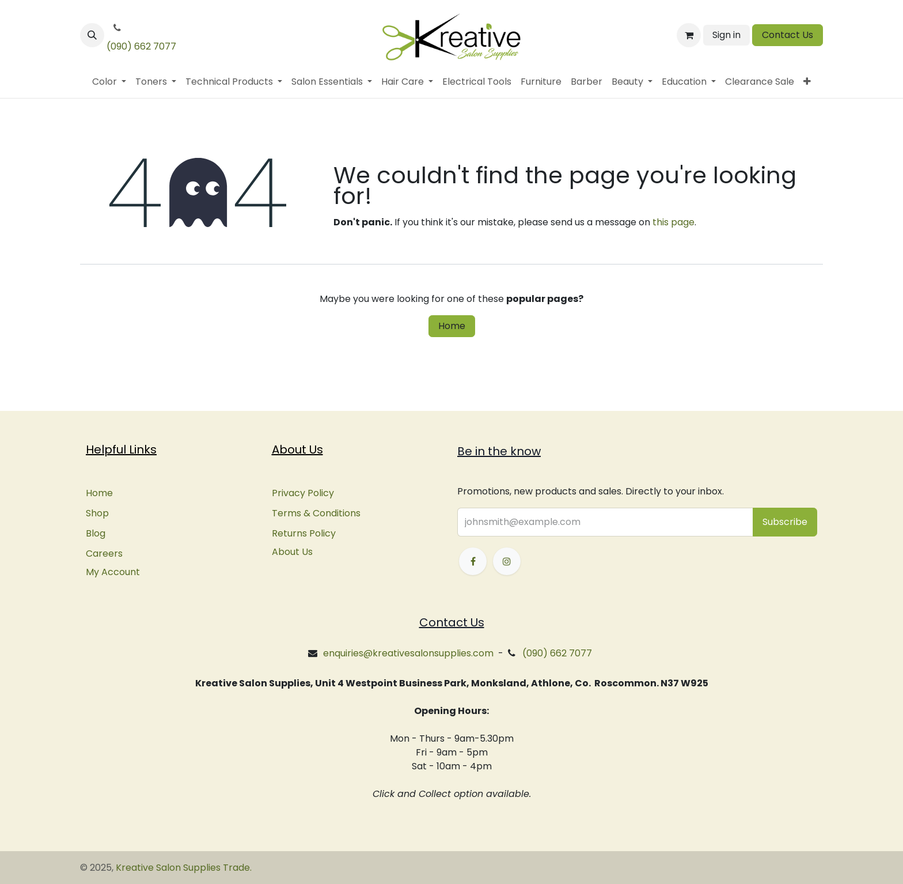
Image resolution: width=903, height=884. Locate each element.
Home (451, 326)
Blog (95, 533)
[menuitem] (109, 81)
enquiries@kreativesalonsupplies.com (408, 653)
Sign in (726, 34)
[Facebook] (473, 561)
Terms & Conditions (316, 513)
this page (673, 222)
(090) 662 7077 (141, 46)
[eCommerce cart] (689, 35)
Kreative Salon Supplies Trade (183, 867)
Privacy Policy (303, 493)
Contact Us (787, 34)
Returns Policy (304, 533)
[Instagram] (507, 561)
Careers (104, 553)
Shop (97, 513)
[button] (92, 35)
